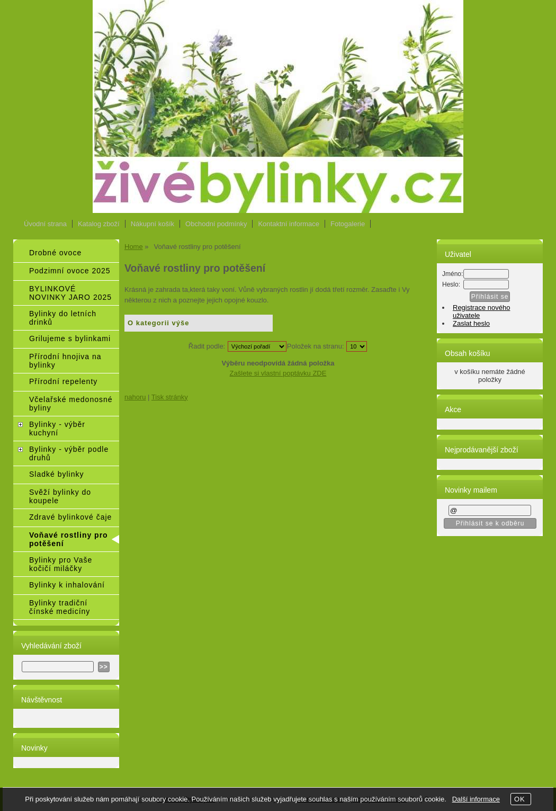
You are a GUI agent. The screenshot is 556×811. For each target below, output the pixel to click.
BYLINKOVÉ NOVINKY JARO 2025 (70, 292)
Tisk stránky (169, 397)
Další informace (476, 799)
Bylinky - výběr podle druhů (69, 453)
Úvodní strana (45, 224)
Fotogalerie (347, 224)
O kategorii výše (158, 323)
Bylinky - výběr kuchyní (57, 428)
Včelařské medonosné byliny (71, 403)
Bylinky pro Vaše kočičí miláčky (60, 564)
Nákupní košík (152, 224)
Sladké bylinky (56, 474)
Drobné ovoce (55, 252)
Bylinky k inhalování (67, 585)
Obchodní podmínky (216, 224)
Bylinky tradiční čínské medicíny (59, 607)
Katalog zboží (99, 224)
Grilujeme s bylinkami (70, 338)
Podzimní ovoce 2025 (70, 270)
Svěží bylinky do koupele (60, 496)
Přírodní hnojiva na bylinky (65, 360)
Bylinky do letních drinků (62, 317)
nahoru (135, 397)
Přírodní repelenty (63, 381)
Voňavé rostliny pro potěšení (68, 539)
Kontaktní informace (288, 224)
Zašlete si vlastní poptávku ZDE (278, 373)
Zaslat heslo (471, 323)
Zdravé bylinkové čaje (70, 517)
